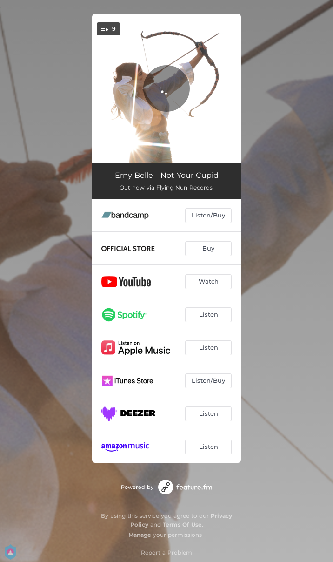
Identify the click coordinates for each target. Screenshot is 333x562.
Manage (139, 534)
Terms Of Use (182, 524)
